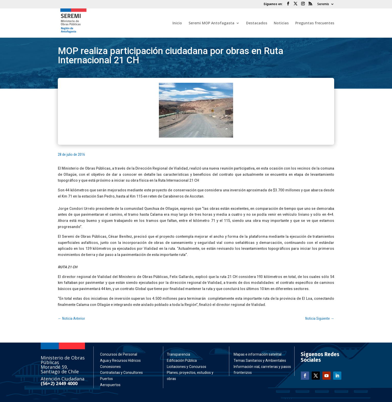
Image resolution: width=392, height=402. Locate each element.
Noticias (281, 23)
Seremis (323, 4)
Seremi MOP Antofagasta (211, 23)
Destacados (256, 23)
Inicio (177, 23)
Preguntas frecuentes (314, 23)
